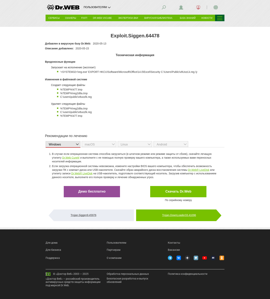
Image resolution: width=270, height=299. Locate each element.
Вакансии (174, 250)
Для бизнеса (53, 250)
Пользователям (116, 242)
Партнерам (113, 250)
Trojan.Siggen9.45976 (83, 215)
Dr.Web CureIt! (71, 157)
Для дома (52, 242)
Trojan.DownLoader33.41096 (179, 215)
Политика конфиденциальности (187, 273)
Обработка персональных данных (128, 273)
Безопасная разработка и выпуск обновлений (127, 280)
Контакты (174, 242)
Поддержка (53, 258)
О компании (114, 258)
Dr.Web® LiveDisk (198, 169)
